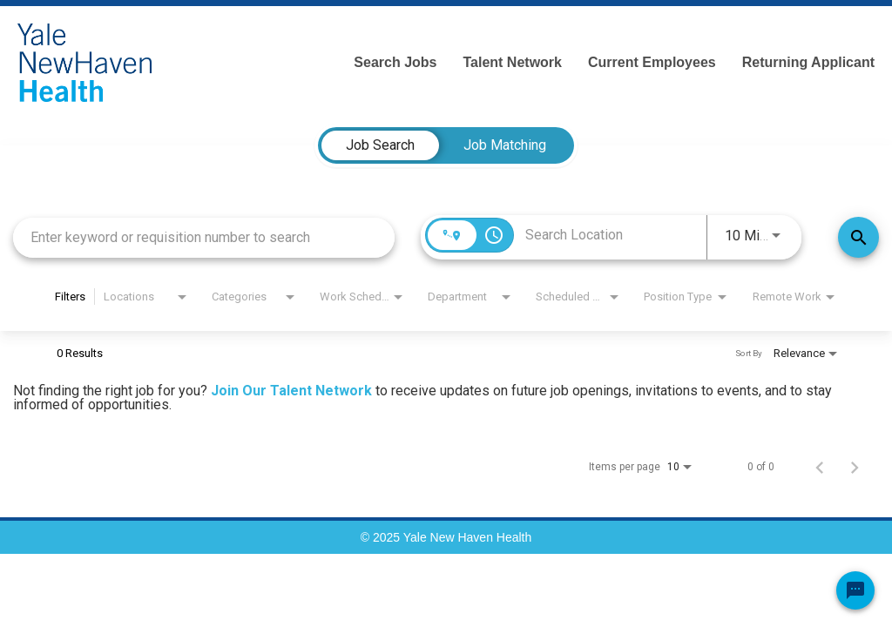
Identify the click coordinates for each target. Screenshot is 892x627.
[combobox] (203, 237)
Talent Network (512, 62)
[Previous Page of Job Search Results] (819, 466)
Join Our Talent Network (291, 390)
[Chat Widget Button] (855, 590)
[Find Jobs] (858, 237)
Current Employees (652, 62)
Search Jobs (395, 62)
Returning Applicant (808, 62)
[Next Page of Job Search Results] (854, 466)
